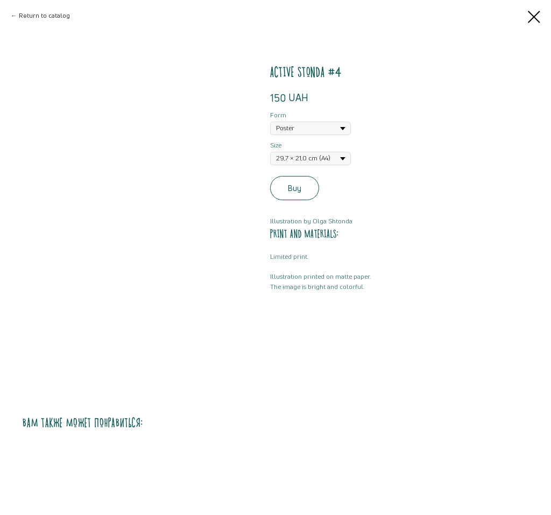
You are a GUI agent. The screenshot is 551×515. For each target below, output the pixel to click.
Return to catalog (44, 15)
